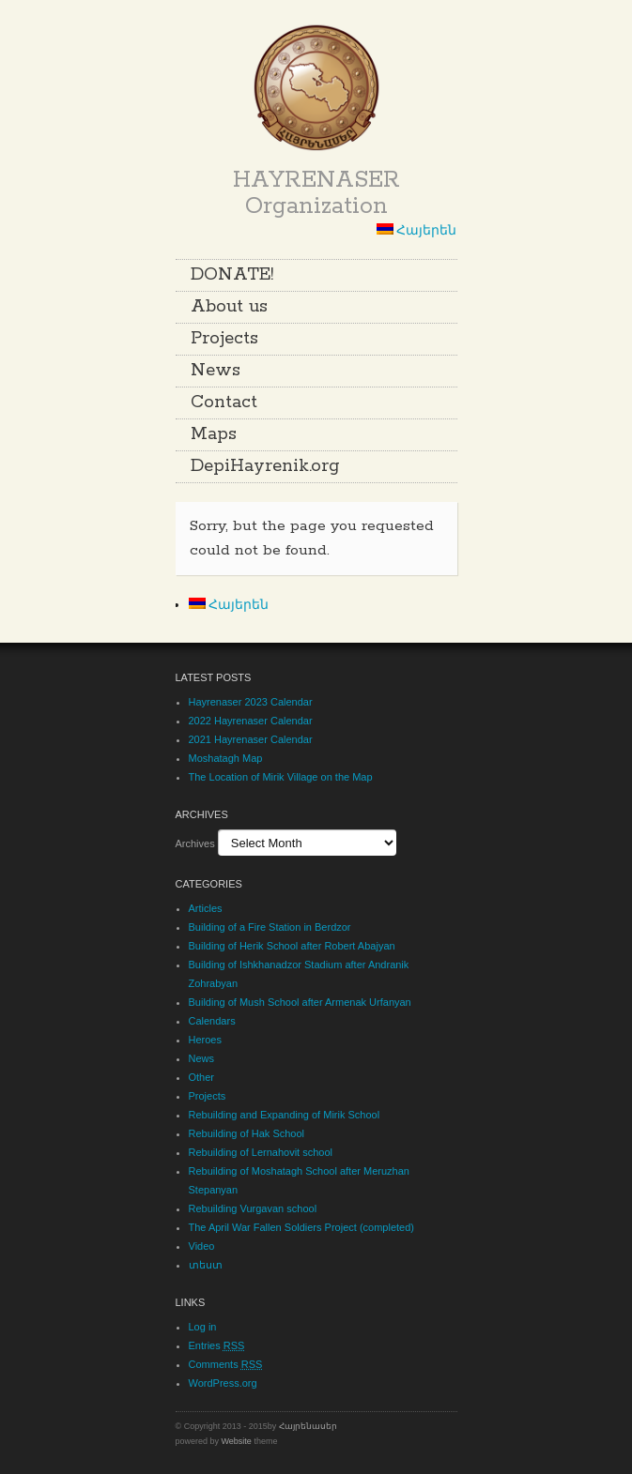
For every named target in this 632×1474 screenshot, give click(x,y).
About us (229, 307)
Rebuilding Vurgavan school (253, 1208)
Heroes (205, 1039)
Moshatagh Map (226, 758)
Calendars (212, 1020)
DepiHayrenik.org (265, 466)
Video (202, 1246)
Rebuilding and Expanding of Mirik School (284, 1114)
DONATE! (232, 275)
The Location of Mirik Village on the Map (281, 777)
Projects (224, 338)
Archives (195, 843)
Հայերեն (417, 229)
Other (202, 1077)
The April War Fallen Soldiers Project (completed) (301, 1227)
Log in (203, 1326)
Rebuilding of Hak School (247, 1133)
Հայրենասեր (308, 1426)
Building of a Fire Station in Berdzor (270, 927)
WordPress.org (223, 1383)
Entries (217, 1345)
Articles (206, 908)
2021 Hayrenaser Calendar (251, 739)
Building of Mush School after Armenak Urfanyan (300, 1002)
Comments (226, 1364)
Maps (214, 434)
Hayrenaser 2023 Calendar (251, 701)
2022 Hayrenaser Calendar (251, 720)
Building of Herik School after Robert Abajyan (292, 945)
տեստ (206, 1264)
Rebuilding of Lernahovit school (261, 1152)
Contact (224, 402)
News (215, 370)
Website (237, 1441)
